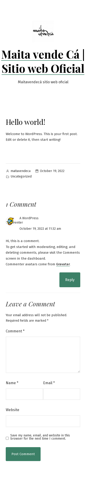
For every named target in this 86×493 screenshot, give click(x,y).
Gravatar (63, 264)
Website (12, 410)
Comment (15, 331)
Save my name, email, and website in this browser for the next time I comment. (40, 437)
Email (49, 383)
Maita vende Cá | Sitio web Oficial (43, 61)
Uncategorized (21, 176)
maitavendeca (21, 171)
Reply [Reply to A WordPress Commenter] (70, 280)
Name (12, 383)
